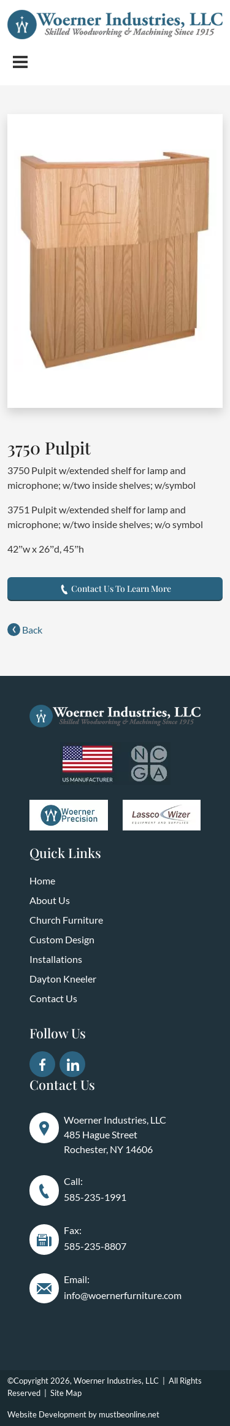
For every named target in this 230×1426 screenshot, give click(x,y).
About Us (49, 900)
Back (24, 629)
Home (42, 880)
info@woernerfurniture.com (123, 1295)
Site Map (66, 1393)
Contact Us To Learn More (115, 588)
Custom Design (61, 939)
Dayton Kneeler (62, 978)
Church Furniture (66, 920)
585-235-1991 (95, 1197)
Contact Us (53, 998)
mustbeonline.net (129, 1414)
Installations (55, 959)
